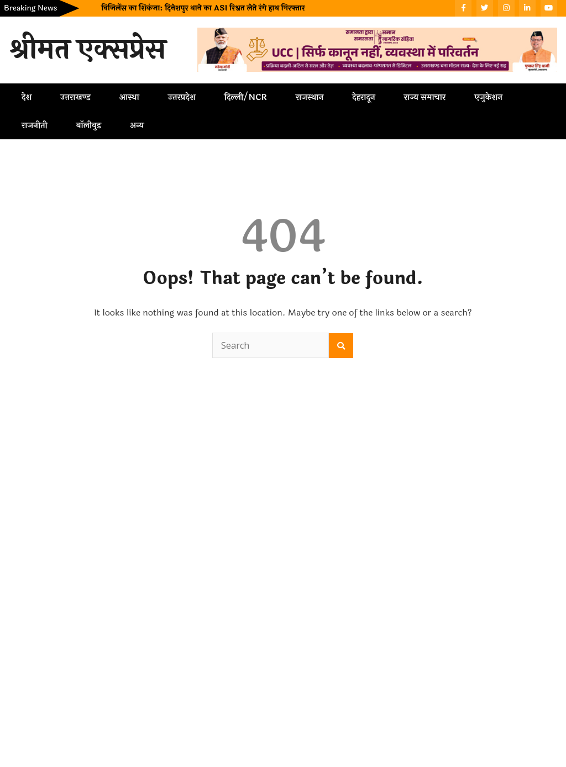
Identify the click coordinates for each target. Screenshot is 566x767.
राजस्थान (309, 97)
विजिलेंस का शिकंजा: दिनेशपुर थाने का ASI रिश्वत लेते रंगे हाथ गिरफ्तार (203, 8)
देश (27, 97)
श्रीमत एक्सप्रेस (87, 49)
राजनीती (35, 125)
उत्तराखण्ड (75, 97)
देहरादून (363, 97)
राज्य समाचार (425, 97)
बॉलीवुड (88, 125)
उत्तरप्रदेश (182, 97)
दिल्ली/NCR (245, 97)
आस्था (129, 97)
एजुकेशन (488, 97)
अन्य (137, 125)
